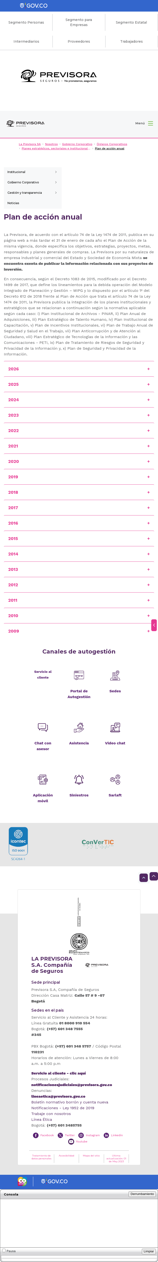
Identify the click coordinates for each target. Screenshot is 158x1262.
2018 (13, 492)
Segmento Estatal (131, 22)
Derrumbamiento (142, 1194)
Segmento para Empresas (79, 22)
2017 (13, 507)
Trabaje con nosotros (51, 1113)
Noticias (13, 203)
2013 (13, 569)
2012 (13, 584)
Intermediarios (26, 41)
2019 (13, 476)
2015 (13, 538)
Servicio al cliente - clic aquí (58, 1073)
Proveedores (79, 41)
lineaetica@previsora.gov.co (58, 1096)
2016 (13, 523)
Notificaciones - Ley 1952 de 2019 (62, 1108)
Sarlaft (115, 795)
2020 (13, 461)
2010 (13, 615)
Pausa (9, 1251)
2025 (14, 384)
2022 (13, 430)
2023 (13, 415)
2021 (13, 445)
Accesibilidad (66, 1155)
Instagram (93, 1135)
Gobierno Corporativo (23, 182)
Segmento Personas (26, 22)
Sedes (115, 691)
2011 (12, 600)
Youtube (81, 1141)
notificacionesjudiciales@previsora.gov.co (71, 1084)
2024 (13, 399)
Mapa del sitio (91, 1155)
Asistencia (79, 743)
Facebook (47, 1135)
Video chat (115, 743)
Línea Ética (41, 1119)
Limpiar (149, 1251)
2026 (13, 368)
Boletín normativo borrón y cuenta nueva (69, 1102)
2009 (13, 631)
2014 (13, 553)
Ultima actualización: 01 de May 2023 (116, 1158)
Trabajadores (131, 41)
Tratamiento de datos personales (41, 1157)
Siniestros (78, 795)
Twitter (70, 1135)
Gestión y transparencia (24, 192)
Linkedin (117, 1135)
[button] (144, 123)
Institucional (16, 172)
